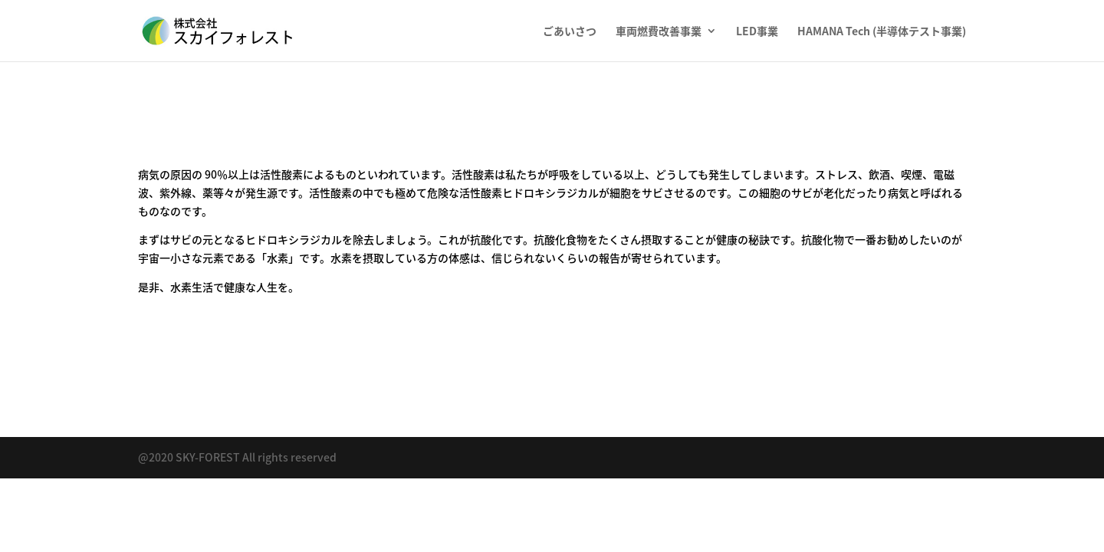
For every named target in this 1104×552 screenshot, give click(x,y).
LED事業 (757, 31)
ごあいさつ (569, 31)
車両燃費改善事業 (659, 31)
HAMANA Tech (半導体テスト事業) (881, 31)
